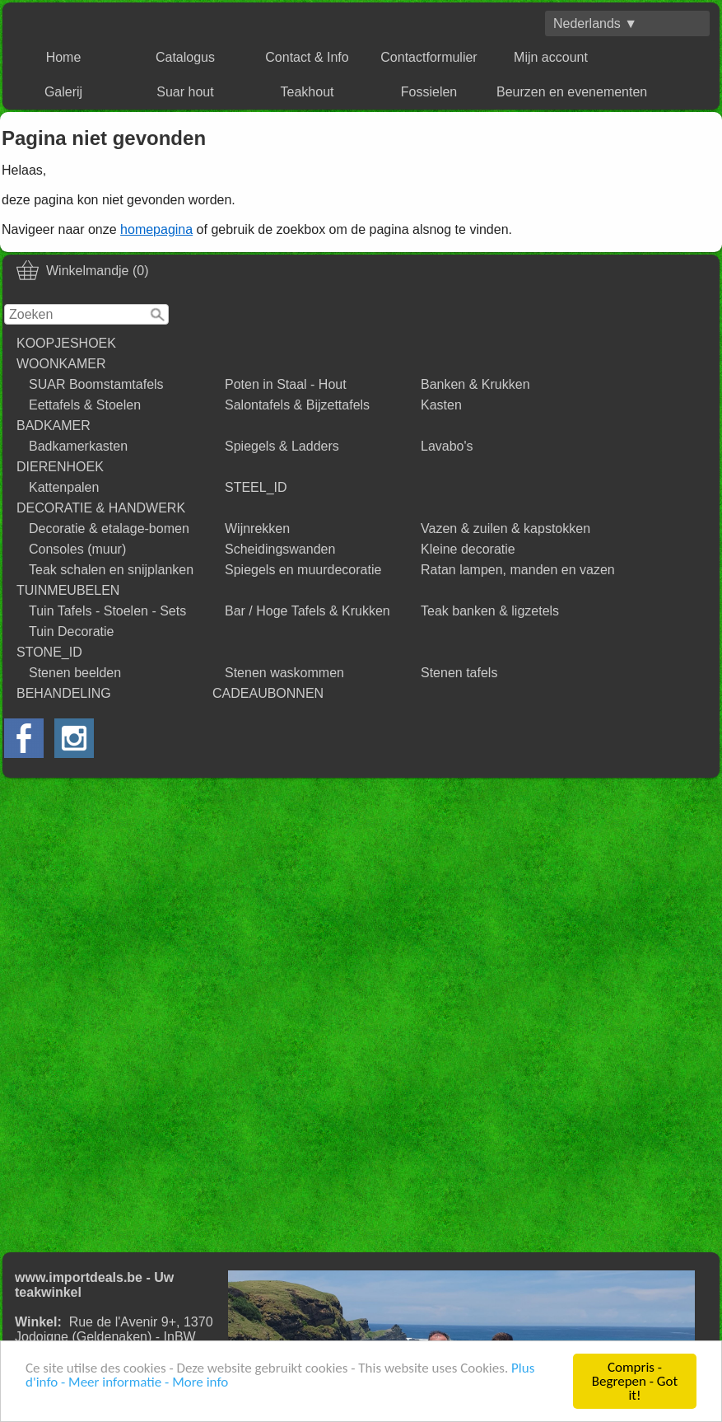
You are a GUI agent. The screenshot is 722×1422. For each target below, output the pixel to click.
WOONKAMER (60, 364)
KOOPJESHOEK (66, 343)
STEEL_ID (256, 487)
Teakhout (307, 92)
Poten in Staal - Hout (286, 384)
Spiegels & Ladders (282, 446)
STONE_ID (49, 652)
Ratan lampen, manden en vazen (518, 570)
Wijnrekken (257, 529)
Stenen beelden (75, 673)
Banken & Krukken (475, 384)
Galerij (63, 92)
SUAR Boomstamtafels (96, 384)
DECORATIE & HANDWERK (100, 508)
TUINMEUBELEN (67, 590)
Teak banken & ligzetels (490, 611)
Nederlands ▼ (595, 23)
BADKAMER (53, 426)
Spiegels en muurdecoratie (303, 570)
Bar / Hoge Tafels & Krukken (307, 611)
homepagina (156, 229)
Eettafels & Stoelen (85, 405)
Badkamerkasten (78, 446)
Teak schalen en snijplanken (111, 570)
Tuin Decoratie (71, 631)
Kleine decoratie (468, 549)
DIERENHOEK (60, 467)
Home (64, 57)
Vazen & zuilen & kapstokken (505, 529)
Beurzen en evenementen (571, 92)
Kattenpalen (64, 487)
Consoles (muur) (77, 549)
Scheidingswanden (280, 549)
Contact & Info (306, 57)
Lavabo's (447, 446)
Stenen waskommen (284, 673)
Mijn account (551, 57)
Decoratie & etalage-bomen (109, 529)
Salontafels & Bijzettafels (297, 405)
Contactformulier (428, 57)
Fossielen (429, 92)
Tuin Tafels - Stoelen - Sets (107, 611)
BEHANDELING (63, 693)
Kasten (441, 405)
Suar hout (184, 92)
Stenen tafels (459, 673)
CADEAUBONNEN (268, 693)
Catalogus (185, 57)
